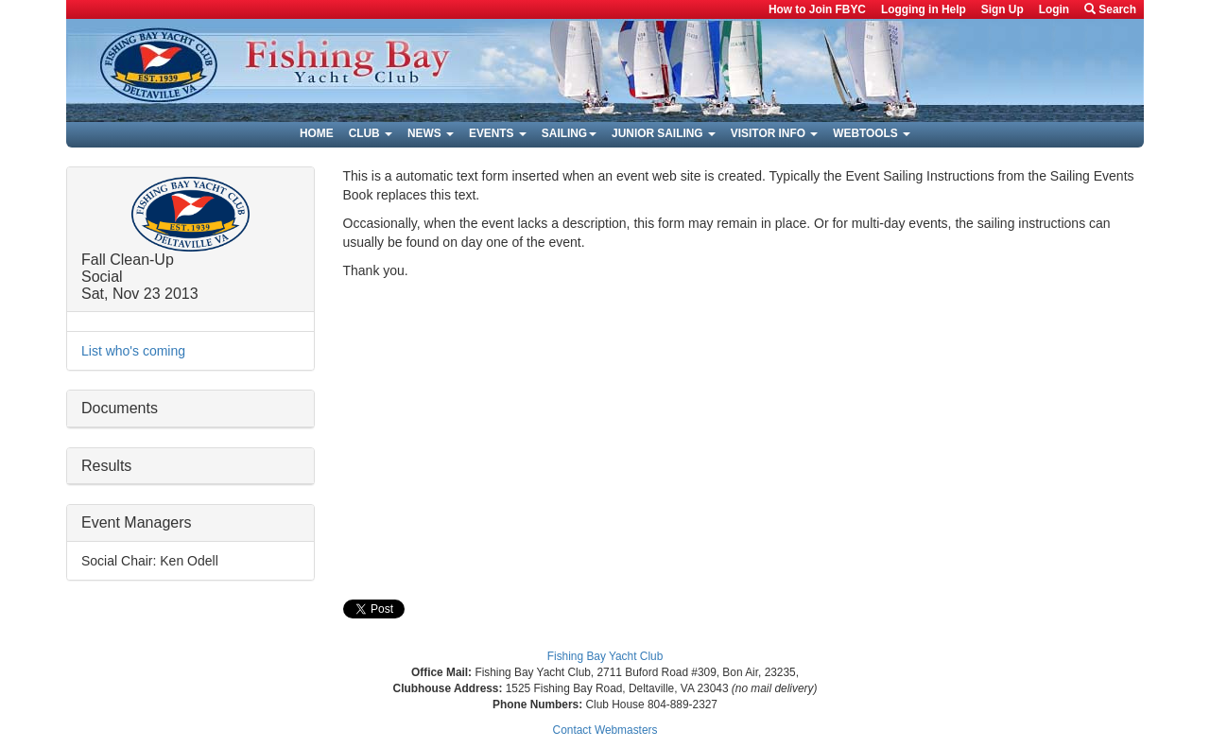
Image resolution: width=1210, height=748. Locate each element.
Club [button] (370, 133)
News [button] (430, 133)
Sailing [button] (569, 133)
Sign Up (1002, 9)
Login (1054, 9)
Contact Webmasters (605, 730)
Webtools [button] (871, 133)
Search (1110, 9)
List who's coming (133, 350)
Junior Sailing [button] (664, 133)
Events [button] (498, 133)
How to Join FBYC (817, 9)
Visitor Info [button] (774, 133)
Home (317, 133)
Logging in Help (923, 9)
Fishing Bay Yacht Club (605, 656)
